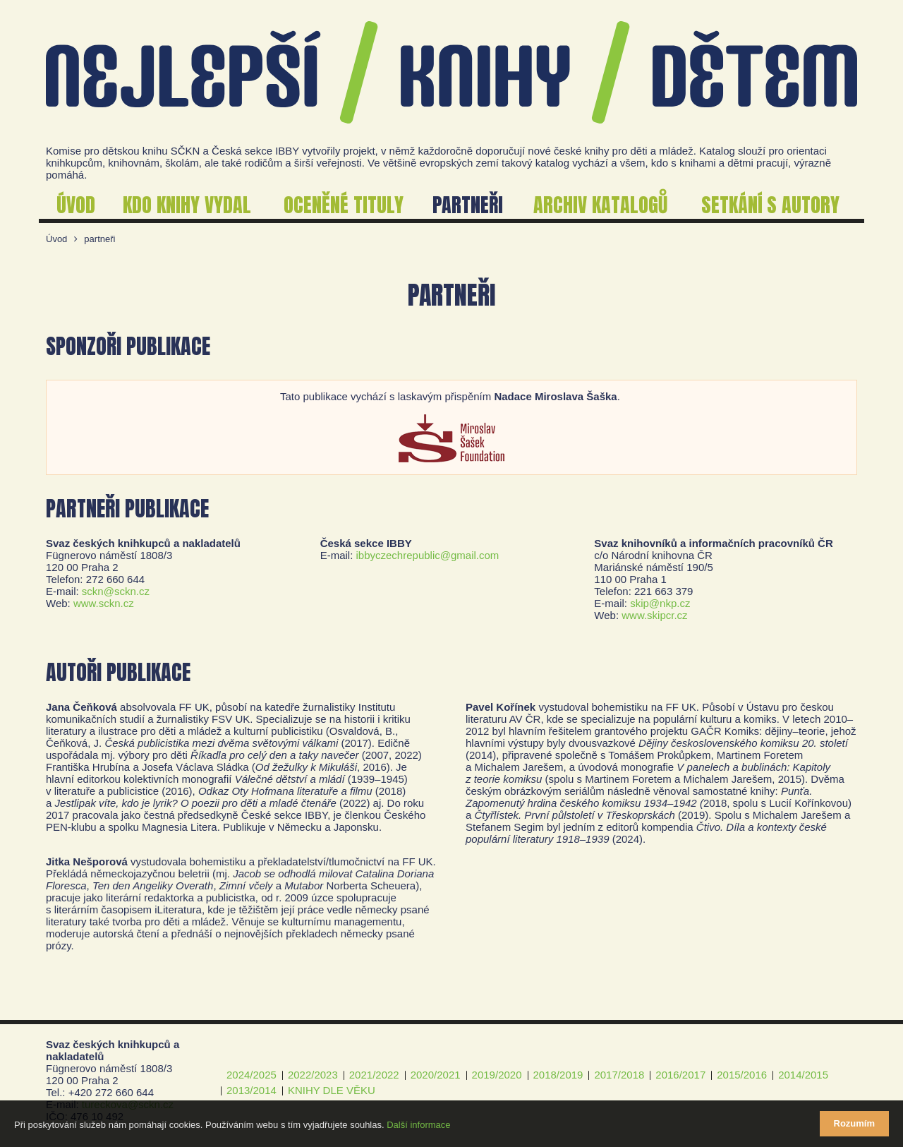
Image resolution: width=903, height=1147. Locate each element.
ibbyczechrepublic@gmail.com (427, 555)
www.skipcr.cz (654, 615)
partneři (99, 239)
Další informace (418, 1124)
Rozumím (854, 1123)
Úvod (56, 239)
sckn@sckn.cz (116, 591)
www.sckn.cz (103, 603)
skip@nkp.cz (660, 603)
